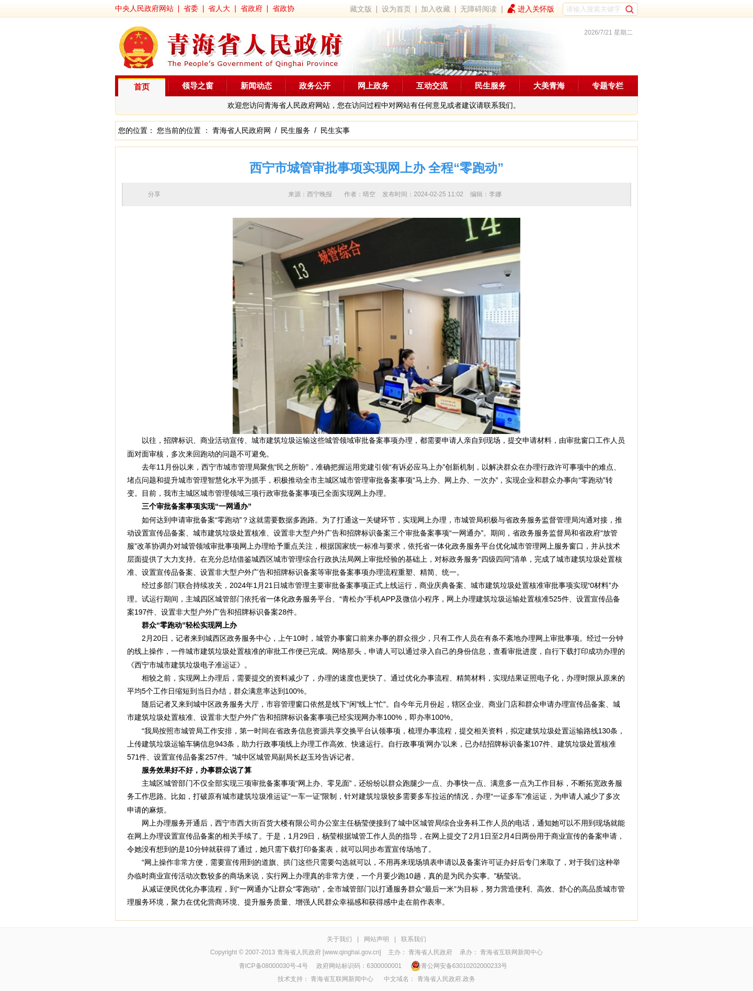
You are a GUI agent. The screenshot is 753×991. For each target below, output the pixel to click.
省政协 (283, 8)
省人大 (219, 8)
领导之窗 (197, 85)
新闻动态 (256, 85)
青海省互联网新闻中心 (511, 952)
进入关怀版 (536, 9)
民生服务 (490, 85)
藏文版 (361, 9)
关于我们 (339, 939)
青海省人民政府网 (241, 130)
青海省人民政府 (430, 952)
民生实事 (335, 130)
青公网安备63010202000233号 (458, 966)
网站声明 (376, 939)
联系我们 (413, 939)
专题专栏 (607, 85)
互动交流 (432, 85)
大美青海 (549, 85)
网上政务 (373, 85)
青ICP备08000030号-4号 (273, 966)
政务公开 (314, 85)
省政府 (252, 8)
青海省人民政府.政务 (446, 979)
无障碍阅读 (478, 9)
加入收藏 (435, 9)
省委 (191, 8)
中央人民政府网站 (144, 8)
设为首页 (396, 9)
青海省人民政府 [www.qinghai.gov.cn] (329, 952)
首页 (142, 86)
